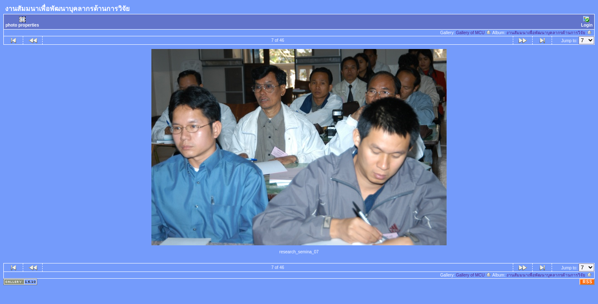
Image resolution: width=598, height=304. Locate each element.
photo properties (22, 21)
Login (587, 21)
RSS (587, 282)
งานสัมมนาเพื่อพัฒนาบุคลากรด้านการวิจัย (549, 32)
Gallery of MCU (473, 32)
